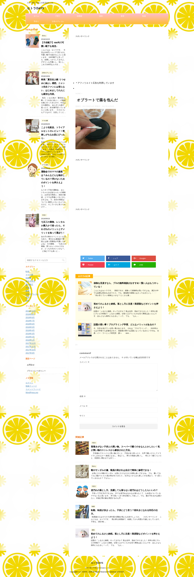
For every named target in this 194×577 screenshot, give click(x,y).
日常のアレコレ (58, 21)
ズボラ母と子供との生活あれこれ (97, 568)
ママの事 (29, 275)
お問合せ (30, 365)
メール (83, 406)
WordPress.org (32, 392)
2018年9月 (30, 314)
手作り (36, 21)
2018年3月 (30, 334)
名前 (82, 396)
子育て (57, 16)
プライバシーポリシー (36, 371)
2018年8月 (30, 317)
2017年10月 (31, 350)
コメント (84, 362)
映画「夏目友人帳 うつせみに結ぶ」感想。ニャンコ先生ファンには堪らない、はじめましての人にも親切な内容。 (53, 87)
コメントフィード (33, 389)
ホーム (36, 16)
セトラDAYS (35, 8)
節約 (101, 16)
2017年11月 (31, 346)
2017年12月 (31, 343)
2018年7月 (30, 321)
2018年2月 (30, 337)
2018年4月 (30, 330)
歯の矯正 (29, 284)
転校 (144, 16)
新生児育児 (30, 281)
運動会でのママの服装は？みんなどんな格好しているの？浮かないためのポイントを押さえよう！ (53, 179)
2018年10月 (31, 311)
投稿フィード (31, 386)
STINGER (120, 572)
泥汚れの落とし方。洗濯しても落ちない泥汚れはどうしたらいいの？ (124, 490)
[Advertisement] (118, 57)
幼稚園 (79, 16)
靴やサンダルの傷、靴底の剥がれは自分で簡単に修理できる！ (121, 470)
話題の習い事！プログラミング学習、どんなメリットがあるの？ (125, 325)
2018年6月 (30, 324)
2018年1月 (30, 340)
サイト (82, 416)
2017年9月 (30, 353)
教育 (122, 16)
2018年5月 (30, 327)
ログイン (29, 383)
